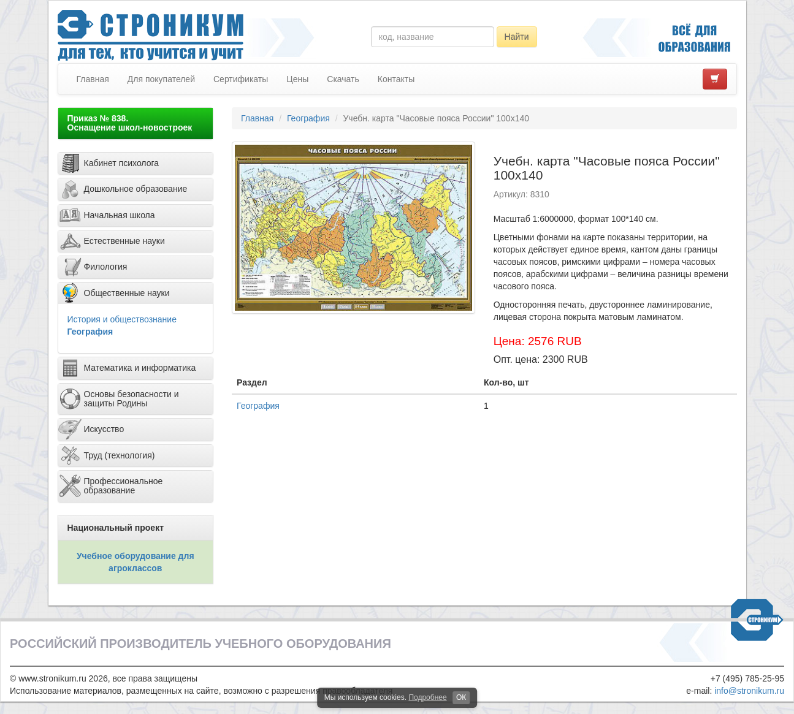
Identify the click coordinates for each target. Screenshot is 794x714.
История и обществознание (122, 319)
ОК (461, 697)
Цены (297, 79)
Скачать (343, 79)
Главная (93, 79)
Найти (517, 37)
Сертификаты (240, 79)
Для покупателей (161, 79)
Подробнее (427, 697)
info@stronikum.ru (749, 691)
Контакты (396, 79)
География (90, 331)
